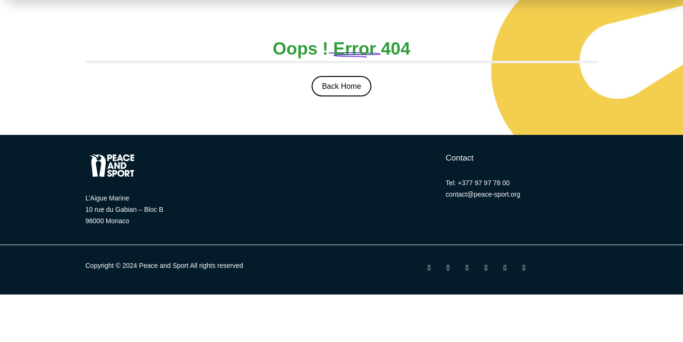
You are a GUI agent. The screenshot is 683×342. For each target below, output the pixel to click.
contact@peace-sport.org (483, 194)
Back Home (341, 86)
